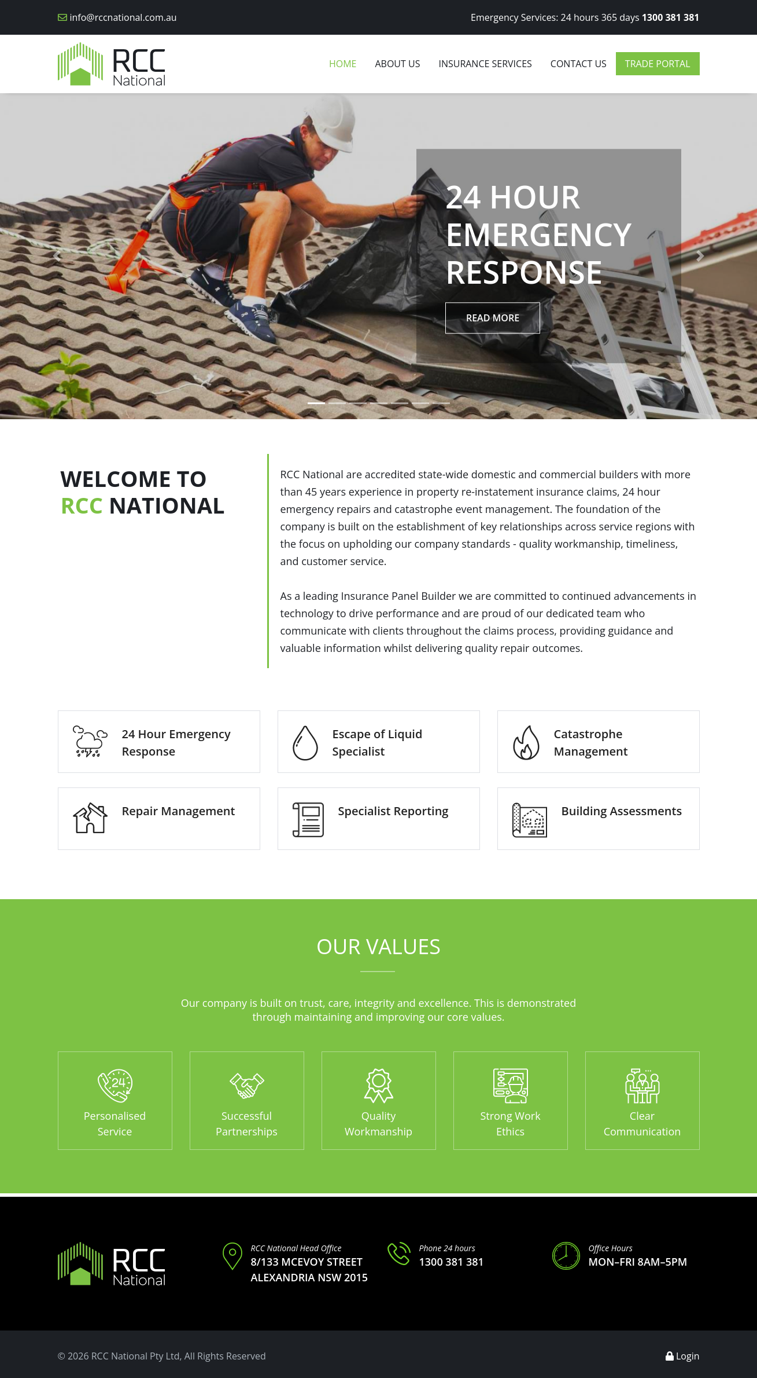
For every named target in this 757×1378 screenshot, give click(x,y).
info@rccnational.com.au (123, 17)
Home (343, 63)
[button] (56, 256)
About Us (397, 63)
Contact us (579, 63)
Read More (492, 317)
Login (683, 1356)
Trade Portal (657, 63)
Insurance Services (484, 63)
